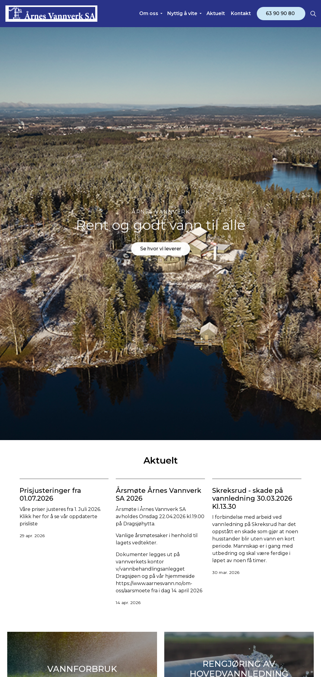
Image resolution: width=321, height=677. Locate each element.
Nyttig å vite (182, 13)
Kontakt (241, 13)
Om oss (148, 13)
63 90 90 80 (281, 13)
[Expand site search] (313, 13)
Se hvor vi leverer (160, 244)
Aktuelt (215, 13)
